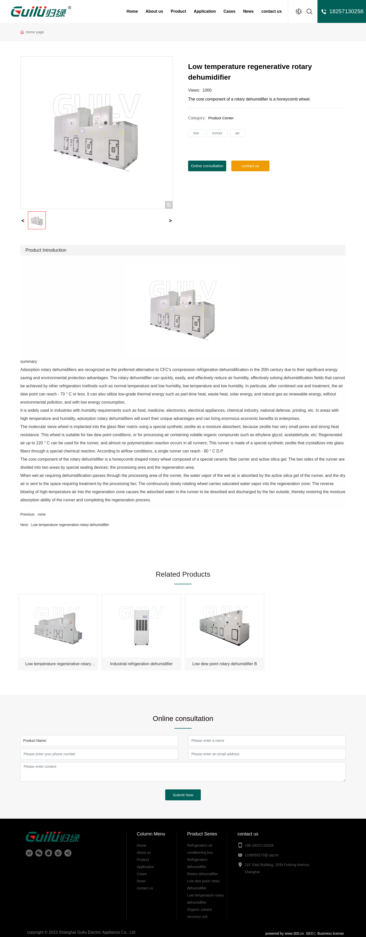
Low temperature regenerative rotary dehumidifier (70, 525)
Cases (229, 11)
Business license (330, 929)
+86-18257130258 (259, 841)
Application (205, 11)
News (248, 11)
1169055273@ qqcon (262, 850)
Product (178, 11)
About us (154, 11)
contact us (271, 11)
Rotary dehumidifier (202, 869)
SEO (310, 929)
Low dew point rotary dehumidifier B (224, 659)
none (41, 514)
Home (132, 11)
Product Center (222, 118)
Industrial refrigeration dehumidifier (141, 659)
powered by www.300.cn (284, 929)
